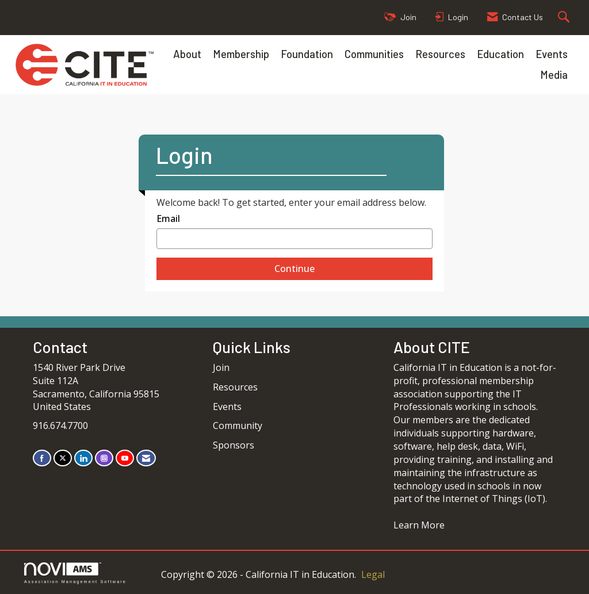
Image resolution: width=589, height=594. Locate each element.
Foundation (307, 53)
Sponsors (233, 445)
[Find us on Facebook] (42, 458)
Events (552, 53)
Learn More (419, 525)
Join (221, 367)
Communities (374, 53)
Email (168, 218)
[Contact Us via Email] (146, 458)
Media (554, 74)
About (187, 53)
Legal (373, 574)
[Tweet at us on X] (62, 458)
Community (237, 425)
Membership (241, 53)
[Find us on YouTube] (125, 458)
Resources (440, 53)
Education (500, 53)
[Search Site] (565, 17)
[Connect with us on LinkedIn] (83, 458)
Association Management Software (75, 573)
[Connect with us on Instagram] (104, 458)
